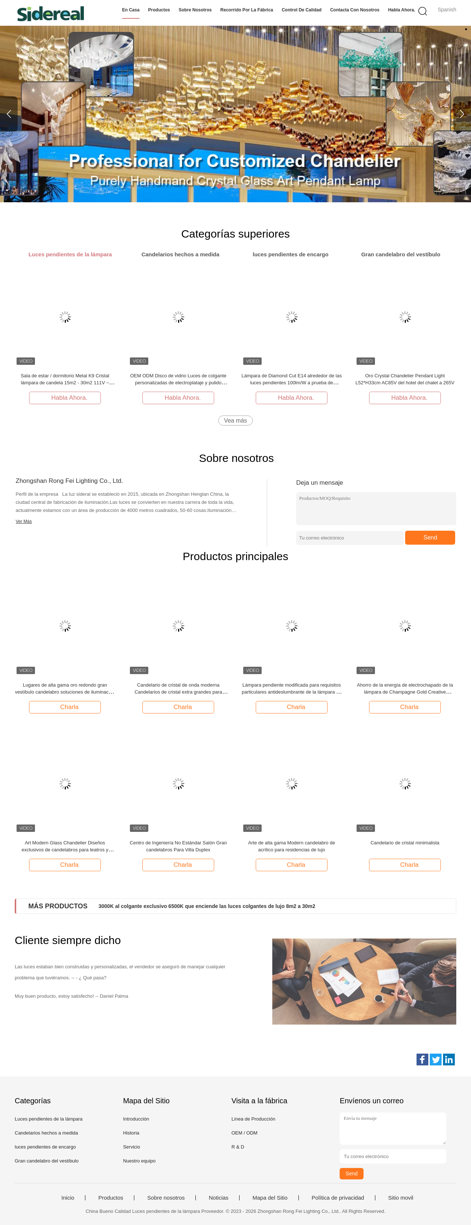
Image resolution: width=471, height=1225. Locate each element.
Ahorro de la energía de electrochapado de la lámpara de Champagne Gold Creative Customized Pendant (405, 692)
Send (430, 537)
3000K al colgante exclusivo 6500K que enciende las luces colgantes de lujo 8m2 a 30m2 (207, 906)
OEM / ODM (244, 1133)
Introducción (136, 1119)
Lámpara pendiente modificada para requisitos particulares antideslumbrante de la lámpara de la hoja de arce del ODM (291, 692)
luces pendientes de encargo (45, 1147)
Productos (159, 10)
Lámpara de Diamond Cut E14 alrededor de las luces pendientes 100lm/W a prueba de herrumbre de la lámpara (291, 382)
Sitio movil (400, 1197)
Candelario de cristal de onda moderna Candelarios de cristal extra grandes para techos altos (178, 692)
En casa (130, 10)
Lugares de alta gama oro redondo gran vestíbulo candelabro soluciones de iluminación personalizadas (65, 692)
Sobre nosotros (195, 10)
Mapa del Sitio (269, 1197)
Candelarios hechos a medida (46, 1133)
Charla (65, 707)
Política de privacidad (338, 1197)
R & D (237, 1147)
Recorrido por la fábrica (246, 10)
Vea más (235, 420)
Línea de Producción (253, 1119)
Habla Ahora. (401, 10)
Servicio (131, 1147)
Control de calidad (302, 10)
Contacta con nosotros (354, 10)
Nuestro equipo (139, 1161)
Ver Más (24, 521)
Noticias (218, 1197)
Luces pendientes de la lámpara (48, 1119)
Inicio (67, 1197)
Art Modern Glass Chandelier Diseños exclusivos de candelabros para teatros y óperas (65, 849)
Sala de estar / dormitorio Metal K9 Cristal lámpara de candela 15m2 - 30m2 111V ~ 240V (65, 382)
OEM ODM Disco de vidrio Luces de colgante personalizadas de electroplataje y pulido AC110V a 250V (178, 382)
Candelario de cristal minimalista (405, 842)
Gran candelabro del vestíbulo (46, 1161)
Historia (131, 1133)
